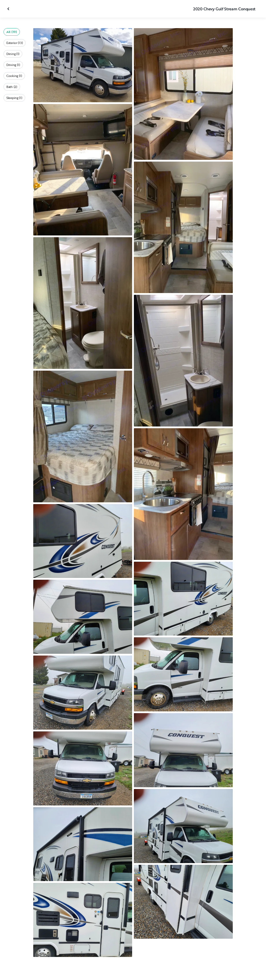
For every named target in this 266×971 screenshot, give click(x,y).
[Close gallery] (9, 9)
